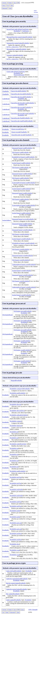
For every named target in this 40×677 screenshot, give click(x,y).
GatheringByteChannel (18, 264)
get (17, 432)
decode (17, 91)
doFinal (12, 571)
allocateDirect (21, 410)
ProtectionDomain (19, 75)
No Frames (36, 12)
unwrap (23, 311)
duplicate (19, 425)
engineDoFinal (16, 578)
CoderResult (6, 98)
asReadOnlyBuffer (22, 415)
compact (19, 421)
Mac (7, 594)
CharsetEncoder (15, 107)
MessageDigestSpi (12, 37)
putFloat (19, 502)
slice (18, 544)
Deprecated (4, 8)
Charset (13, 91)
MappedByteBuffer (16, 380)
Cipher (8, 571)
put (17, 393)
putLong (19, 523)
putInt (18, 510)
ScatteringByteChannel (18, 182)
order (18, 444)
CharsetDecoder (15, 94)
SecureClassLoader (12, 29)
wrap (22, 341)
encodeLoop (23, 113)
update (18, 49)
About (10, 8)
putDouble (20, 489)
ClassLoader (10, 71)
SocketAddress (6, 220)
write (24, 230)
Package (10, 2)
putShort (19, 533)
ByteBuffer (17, 31)
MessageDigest (11, 49)
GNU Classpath (25, 2)
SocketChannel (16, 163)
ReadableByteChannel (18, 157)
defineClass (21, 29)
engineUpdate (22, 37)
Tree (8, 5)
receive (25, 219)
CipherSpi (9, 578)
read (24, 148)
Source (3, 5)
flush (21, 118)
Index (12, 5)
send (24, 224)
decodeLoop (23, 103)
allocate (19, 404)
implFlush (23, 121)
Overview (4, 2)
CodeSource (25, 31)
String (27, 29)
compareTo (20, 388)
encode (22, 107)
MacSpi (8, 583)
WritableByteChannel (18, 243)
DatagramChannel (17, 148)
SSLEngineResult (7, 315)
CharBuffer (5, 91)
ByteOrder (23, 444)
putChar (19, 477)
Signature (9, 55)
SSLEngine (17, 311)
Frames (35, 10)
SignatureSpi (10, 43)
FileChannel (15, 152)
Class (15, 2)
